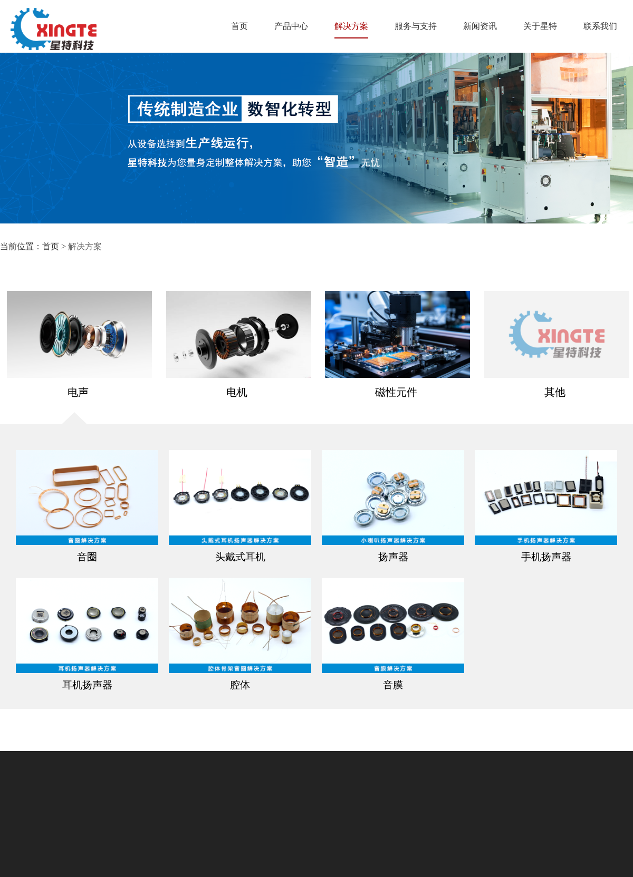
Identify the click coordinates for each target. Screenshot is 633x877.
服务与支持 (416, 26)
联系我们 (600, 26)
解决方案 (351, 30)
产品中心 (291, 26)
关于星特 (540, 26)
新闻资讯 (480, 26)
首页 (239, 26)
